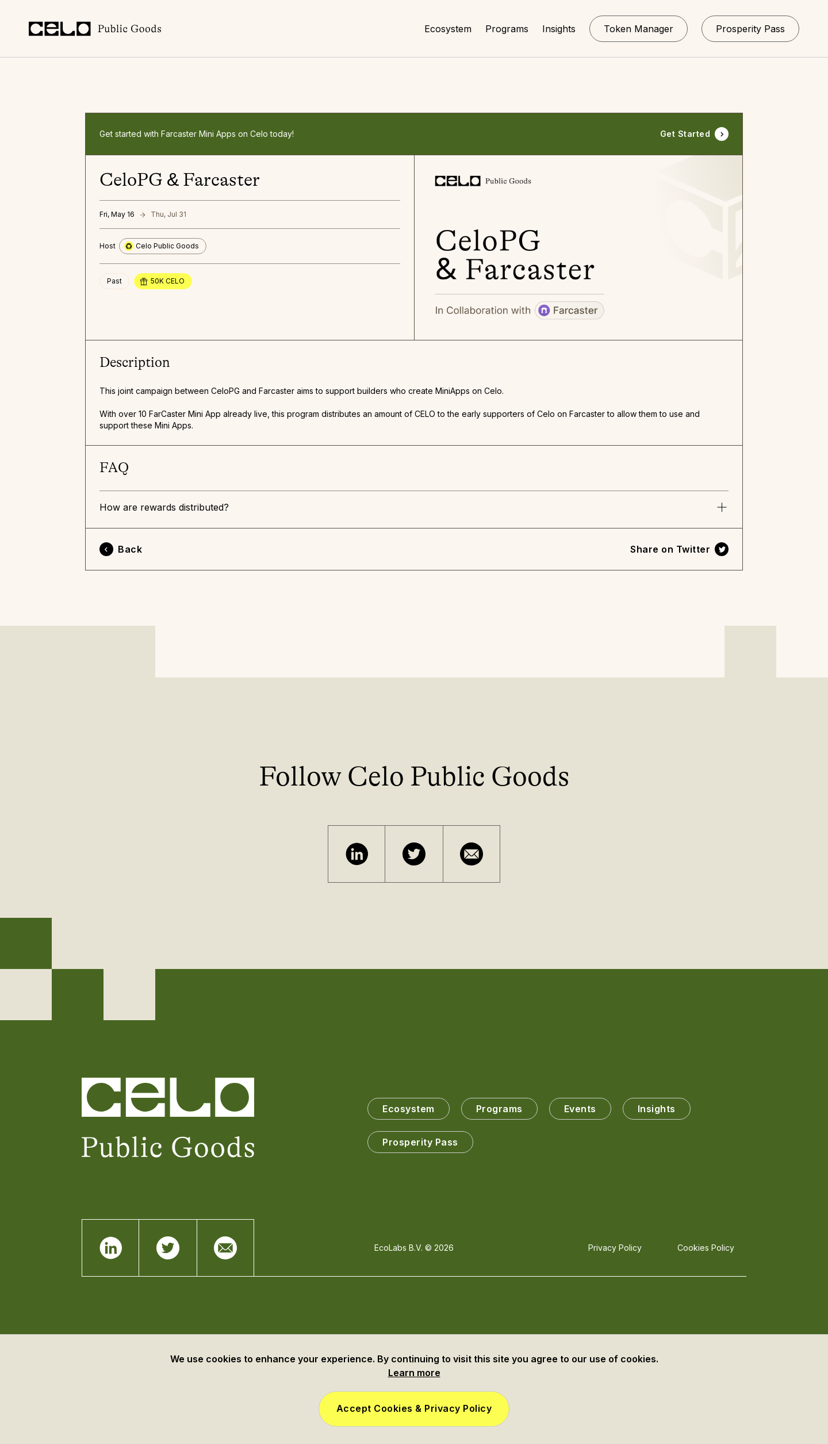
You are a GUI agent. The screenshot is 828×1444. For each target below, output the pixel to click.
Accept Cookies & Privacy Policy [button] (414, 1408)
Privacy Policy (615, 1248)
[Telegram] (356, 854)
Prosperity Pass (420, 1142)
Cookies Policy (705, 1248)
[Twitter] (414, 854)
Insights (657, 1108)
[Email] (471, 854)
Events (580, 1108)
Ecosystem (408, 1108)
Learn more (414, 1372)
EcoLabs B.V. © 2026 (414, 1248)
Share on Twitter (670, 549)
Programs (499, 1108)
